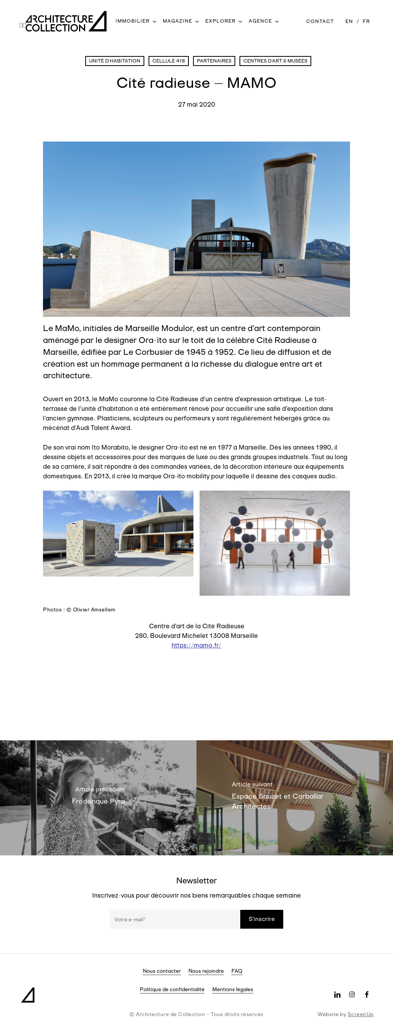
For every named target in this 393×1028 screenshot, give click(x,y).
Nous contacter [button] (162, 971)
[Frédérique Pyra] (98, 797)
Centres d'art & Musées (275, 61)
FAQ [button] (237, 971)
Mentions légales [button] (232, 989)
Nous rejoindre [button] (206, 971)
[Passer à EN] (349, 21)
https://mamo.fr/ (196, 645)
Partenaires (214, 61)
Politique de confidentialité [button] (172, 989)
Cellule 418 (168, 61)
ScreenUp (361, 1014)
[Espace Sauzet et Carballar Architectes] (294, 797)
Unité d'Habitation (114, 61)
